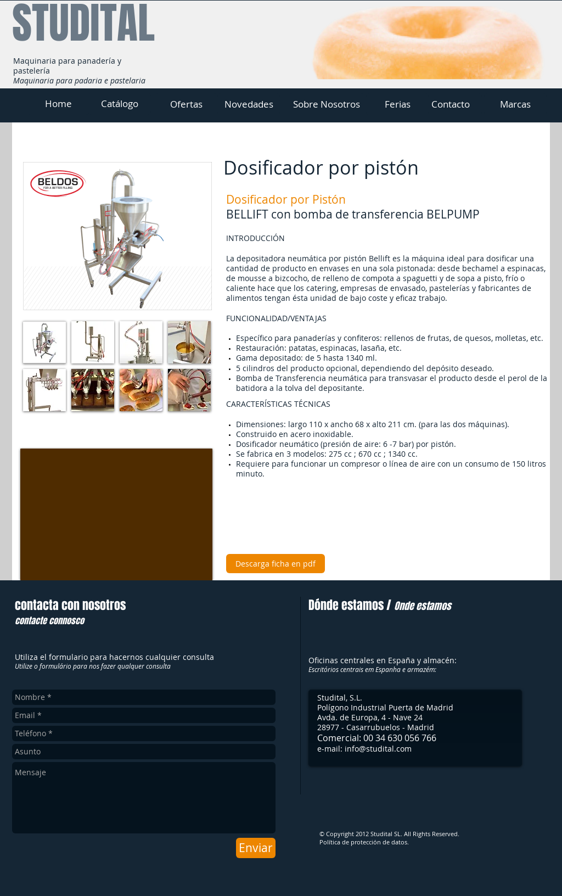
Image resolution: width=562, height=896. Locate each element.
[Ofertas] (186, 104)
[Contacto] (450, 104)
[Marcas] (515, 104)
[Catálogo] (119, 104)
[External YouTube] (116, 514)
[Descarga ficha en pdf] (275, 563)
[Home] (58, 104)
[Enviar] (256, 848)
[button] (44, 342)
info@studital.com (378, 748)
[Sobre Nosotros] (326, 104)
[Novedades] (248, 104)
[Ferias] (397, 104)
